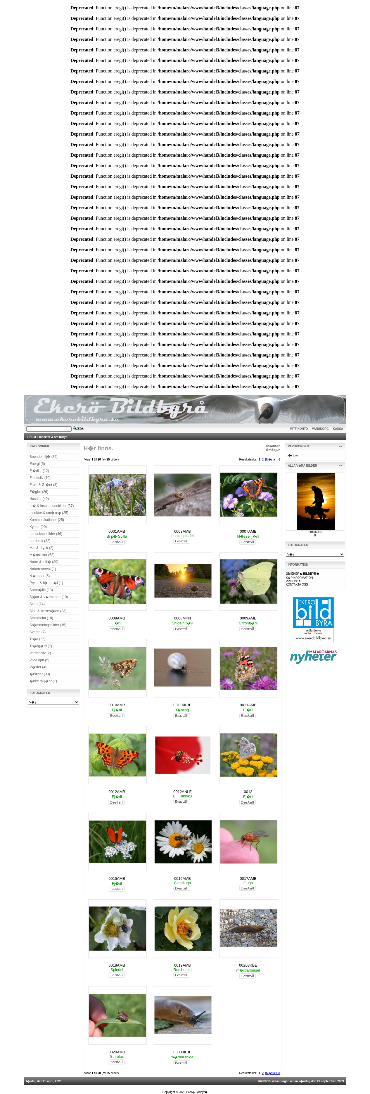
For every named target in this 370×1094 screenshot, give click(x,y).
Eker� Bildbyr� (197, 1092)
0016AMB (182, 878)
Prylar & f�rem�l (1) (46, 583)
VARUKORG (320, 428)
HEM (33, 437)
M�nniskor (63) (42, 555)
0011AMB (248, 705)
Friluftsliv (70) (40, 478)
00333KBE (182, 1052)
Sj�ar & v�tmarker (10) (49, 597)
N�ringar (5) (40, 576)
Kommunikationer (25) (47, 520)
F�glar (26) (39, 492)
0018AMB (116, 965)
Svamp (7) (38, 632)
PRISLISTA (293, 581)
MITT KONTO (299, 428)
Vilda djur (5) (39, 660)
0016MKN (315, 532)
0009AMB (248, 618)
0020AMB (116, 1052)
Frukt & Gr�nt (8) (43, 485)
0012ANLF (182, 792)
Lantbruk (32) (40, 541)
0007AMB (248, 531)
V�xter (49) (39, 667)
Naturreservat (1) (43, 569)
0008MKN (182, 618)
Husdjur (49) (39, 499)
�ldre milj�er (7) (43, 681)
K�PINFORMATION (299, 577)
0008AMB (116, 618)
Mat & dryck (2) (41, 548)
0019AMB (182, 965)
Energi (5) (37, 464)
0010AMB (116, 705)
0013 (248, 792)
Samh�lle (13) (41, 590)
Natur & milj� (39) (44, 562)
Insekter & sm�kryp (53, 437)
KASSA (338, 428)
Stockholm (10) (41, 618)
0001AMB (116, 531)
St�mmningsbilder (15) (48, 625)
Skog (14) (37, 604)
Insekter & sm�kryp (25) (49, 513)
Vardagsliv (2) (40, 653)
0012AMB (116, 792)
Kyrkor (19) (38, 527)
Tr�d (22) (37, 639)
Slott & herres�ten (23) (48, 611)
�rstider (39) (40, 674)
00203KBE (248, 965)
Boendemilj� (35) (44, 457)
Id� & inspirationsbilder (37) (52, 506)
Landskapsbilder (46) (46, 534)
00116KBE (182, 705)
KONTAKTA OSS (297, 584)
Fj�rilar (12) (39, 471)
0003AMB (182, 531)
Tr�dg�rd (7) (41, 646)
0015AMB (116, 878)
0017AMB (248, 878)
